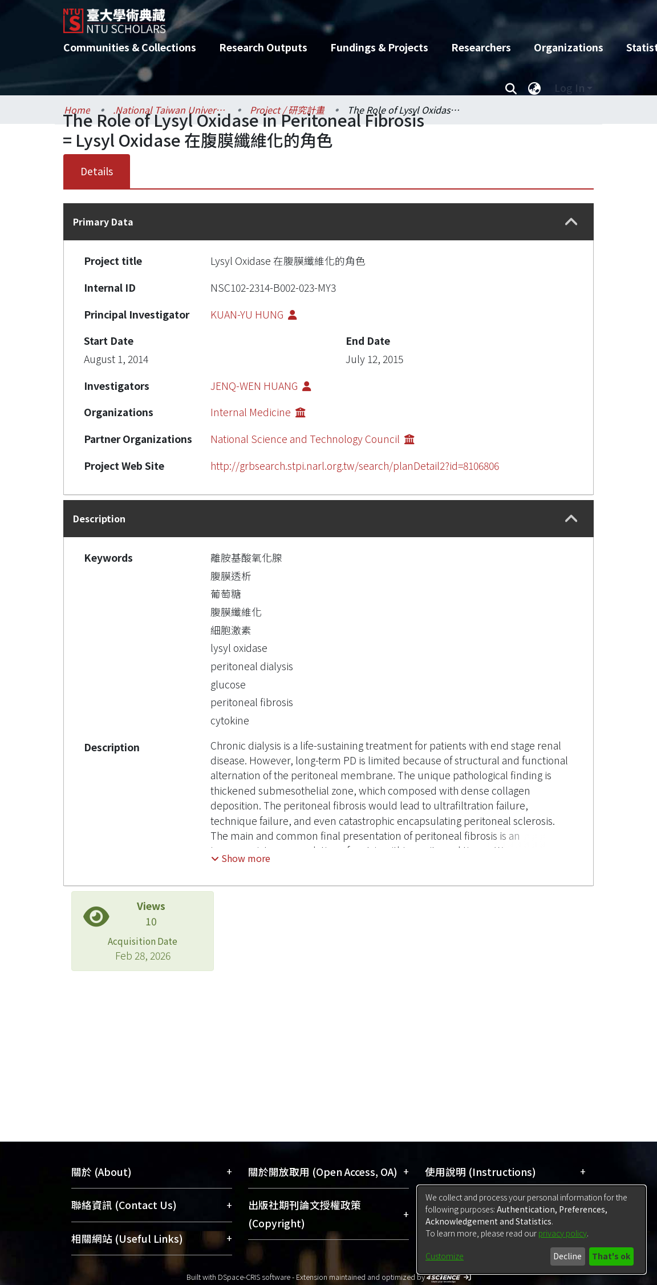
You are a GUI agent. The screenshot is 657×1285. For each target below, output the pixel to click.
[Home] (318, 16)
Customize (444, 1256)
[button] (571, 222)
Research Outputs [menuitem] (263, 47)
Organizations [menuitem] (568, 47)
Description (99, 518)
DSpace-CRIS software (254, 1276)
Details (96, 171)
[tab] (328, 221)
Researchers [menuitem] (481, 47)
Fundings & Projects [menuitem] (379, 47)
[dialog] (531, 1230)
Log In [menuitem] (569, 87)
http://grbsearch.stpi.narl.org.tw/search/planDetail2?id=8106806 (354, 465)
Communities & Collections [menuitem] (129, 47)
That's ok (611, 1256)
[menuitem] (534, 87)
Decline (567, 1256)
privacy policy (562, 1233)
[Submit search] (511, 88)
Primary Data (103, 221)
